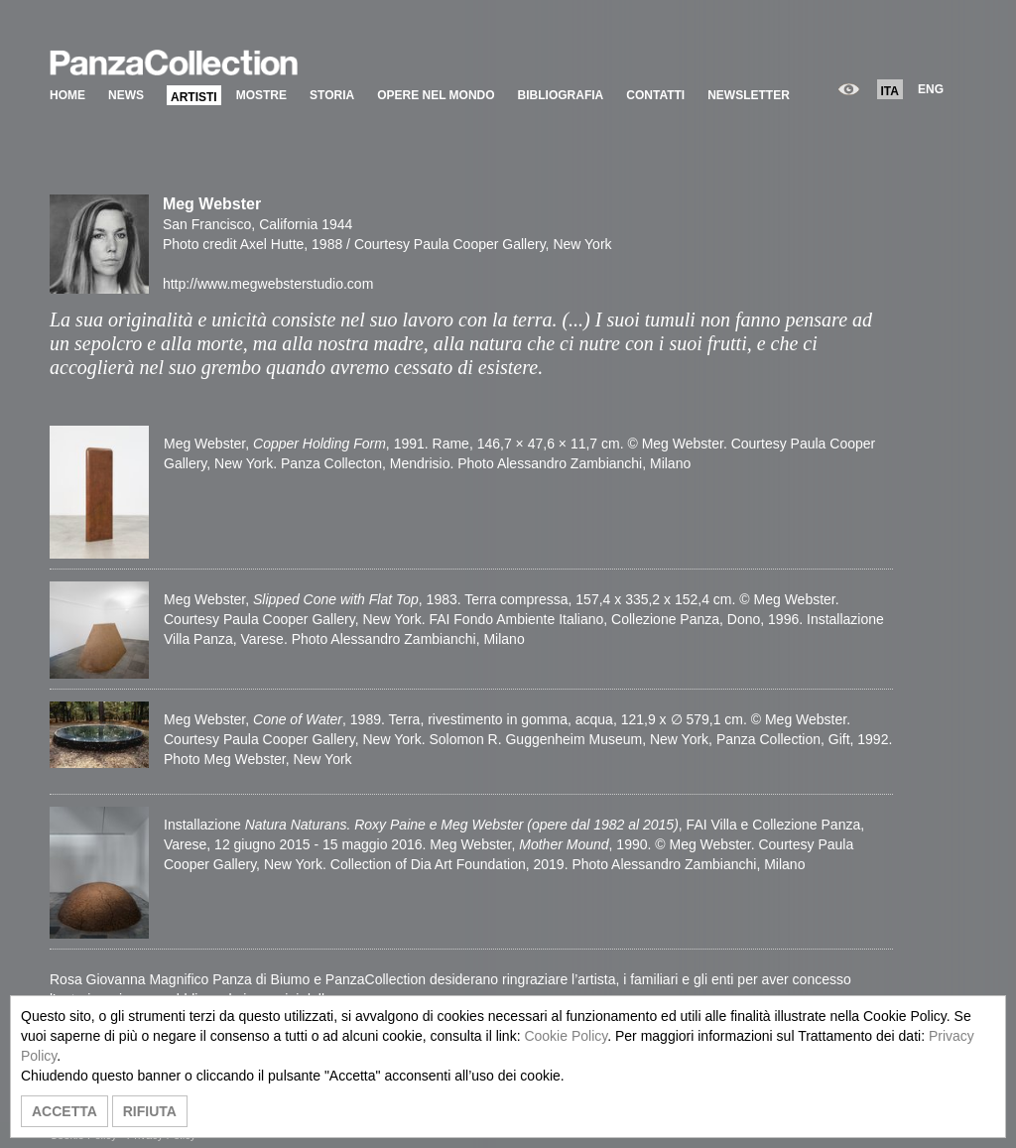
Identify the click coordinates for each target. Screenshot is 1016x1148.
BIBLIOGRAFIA (561, 95)
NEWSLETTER (748, 95)
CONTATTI (655, 95)
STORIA (332, 95)
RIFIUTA (150, 1111)
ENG (931, 89)
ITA (890, 91)
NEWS (126, 95)
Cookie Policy (565, 1036)
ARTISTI (194, 97)
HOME (67, 95)
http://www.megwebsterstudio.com (268, 284)
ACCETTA (64, 1111)
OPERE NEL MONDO (435, 95)
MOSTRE (261, 95)
